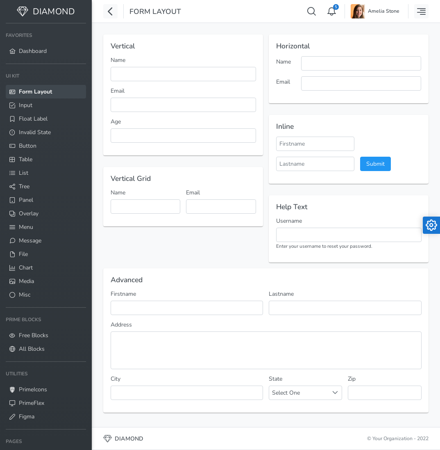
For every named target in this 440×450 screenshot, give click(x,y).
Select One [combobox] (286, 393)
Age (116, 122)
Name (118, 60)
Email (118, 91)
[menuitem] (46, 43)
